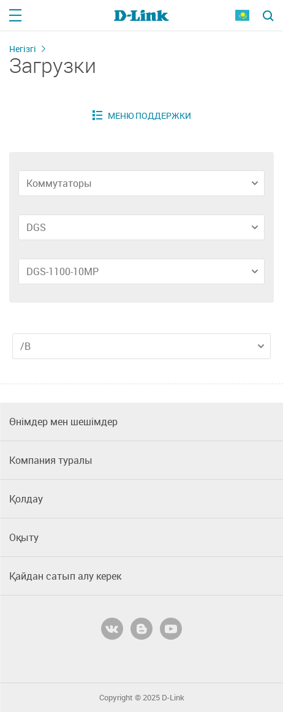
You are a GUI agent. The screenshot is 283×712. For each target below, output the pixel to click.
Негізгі (22, 49)
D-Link (173, 697)
